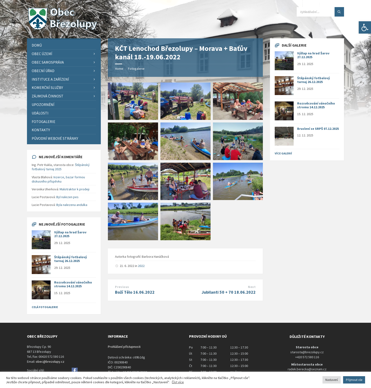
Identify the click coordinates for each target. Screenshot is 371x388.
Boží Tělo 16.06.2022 (135, 292)
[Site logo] (62, 29)
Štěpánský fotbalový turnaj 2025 (61, 167)
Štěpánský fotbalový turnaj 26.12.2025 (70, 259)
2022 (141, 266)
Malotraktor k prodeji (74, 189)
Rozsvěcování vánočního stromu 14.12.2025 (73, 284)
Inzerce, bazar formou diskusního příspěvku (58, 179)
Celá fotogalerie (45, 307)
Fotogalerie (136, 68)
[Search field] (320, 12)
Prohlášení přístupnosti (124, 346)
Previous (122, 287)
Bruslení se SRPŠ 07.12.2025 (318, 128)
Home (119, 68)
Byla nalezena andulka (71, 205)
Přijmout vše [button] (354, 380)
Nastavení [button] (331, 380)
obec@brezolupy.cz (50, 361)
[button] (365, 27)
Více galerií (283, 153)
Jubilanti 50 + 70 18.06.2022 (229, 292)
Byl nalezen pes (67, 197)
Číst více (178, 382)
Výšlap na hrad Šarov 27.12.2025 (70, 234)
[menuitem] (64, 45)
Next (252, 287)
